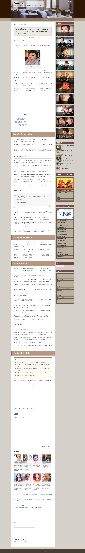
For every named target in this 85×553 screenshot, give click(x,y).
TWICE (59, 275)
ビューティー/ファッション (64, 288)
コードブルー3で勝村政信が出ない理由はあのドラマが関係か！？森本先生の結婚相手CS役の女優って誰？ (65, 34)
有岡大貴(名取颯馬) (62, 229)
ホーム (15, 19)
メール (15, 526)
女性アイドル (61, 292)
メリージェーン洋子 (62, 247)
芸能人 (50, 37)
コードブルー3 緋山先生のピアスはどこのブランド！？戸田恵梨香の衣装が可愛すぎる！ (65, 56)
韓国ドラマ (60, 301)
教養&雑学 (60, 295)
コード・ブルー (61, 279)
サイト (15, 531)
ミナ (59, 197)
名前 (15, 522)
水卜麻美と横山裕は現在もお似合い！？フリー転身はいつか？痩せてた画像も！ (46, 466)
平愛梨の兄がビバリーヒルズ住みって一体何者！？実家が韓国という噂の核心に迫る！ (65, 113)
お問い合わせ (45, 19)
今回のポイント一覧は (20, 126)
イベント (60, 277)
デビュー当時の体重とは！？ (23, 124)
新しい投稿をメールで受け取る (22, 541)
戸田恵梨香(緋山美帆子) (63, 225)
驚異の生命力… (21, 119)
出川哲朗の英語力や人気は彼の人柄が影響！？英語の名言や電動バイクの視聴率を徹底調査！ (67, 157)
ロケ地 (59, 249)
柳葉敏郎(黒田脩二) (62, 236)
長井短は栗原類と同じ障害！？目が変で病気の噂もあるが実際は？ (65, 103)
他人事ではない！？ (21, 118)
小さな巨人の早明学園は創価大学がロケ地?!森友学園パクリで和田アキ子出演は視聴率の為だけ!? (32, 499)
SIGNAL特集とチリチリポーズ (64, 195)
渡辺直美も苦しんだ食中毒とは (22, 117)
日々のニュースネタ (44, 37)
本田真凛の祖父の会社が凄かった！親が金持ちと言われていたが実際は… (65, 80)
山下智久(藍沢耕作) (62, 220)
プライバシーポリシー (36, 19)
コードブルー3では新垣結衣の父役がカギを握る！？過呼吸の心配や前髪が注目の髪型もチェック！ (65, 68)
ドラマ (59, 283)
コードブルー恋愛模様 (63, 254)
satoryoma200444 (47, 446)
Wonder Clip (18, 3)
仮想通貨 (60, 290)
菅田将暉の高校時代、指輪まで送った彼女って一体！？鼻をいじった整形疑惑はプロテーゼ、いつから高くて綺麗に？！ (65, 136)
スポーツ (60, 281)
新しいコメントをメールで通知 (22, 539)
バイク (59, 286)
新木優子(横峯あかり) (62, 231)
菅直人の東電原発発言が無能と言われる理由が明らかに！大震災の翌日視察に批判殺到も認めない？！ (32, 495)
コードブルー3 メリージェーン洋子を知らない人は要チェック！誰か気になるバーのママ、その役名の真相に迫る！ (65, 91)
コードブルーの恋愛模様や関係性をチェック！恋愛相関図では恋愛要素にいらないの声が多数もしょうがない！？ (65, 45)
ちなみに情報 (20, 125)
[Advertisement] (33, 102)
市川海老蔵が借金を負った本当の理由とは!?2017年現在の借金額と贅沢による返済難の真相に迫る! (46, 486)
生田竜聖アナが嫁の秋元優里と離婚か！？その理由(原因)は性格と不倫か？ (65, 125)
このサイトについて (25, 19)
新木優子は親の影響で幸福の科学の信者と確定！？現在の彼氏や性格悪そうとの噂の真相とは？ (67, 162)
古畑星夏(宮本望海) (62, 245)
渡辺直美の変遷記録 (19, 122)
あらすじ (60, 252)
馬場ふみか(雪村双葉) (62, 234)
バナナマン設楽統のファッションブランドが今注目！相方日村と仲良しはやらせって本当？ (67, 167)
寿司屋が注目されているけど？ (22, 121)
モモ (59, 199)
